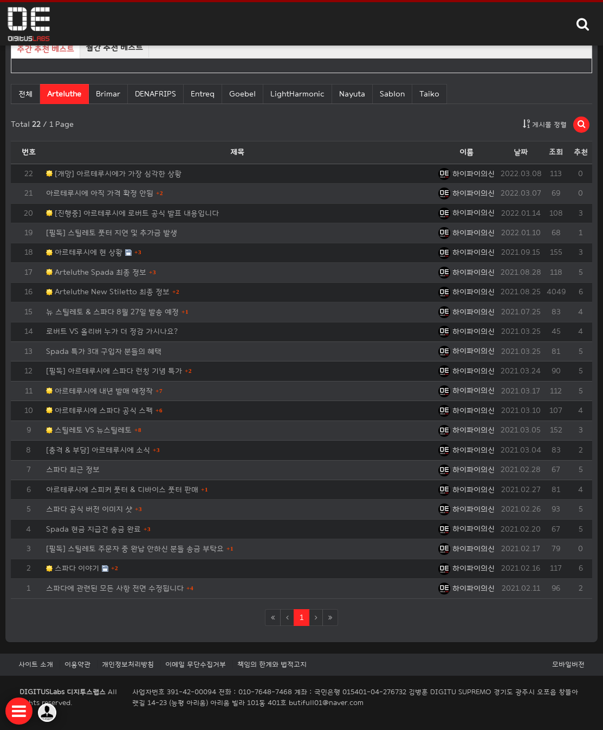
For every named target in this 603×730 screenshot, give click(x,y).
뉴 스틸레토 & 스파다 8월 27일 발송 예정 (112, 311)
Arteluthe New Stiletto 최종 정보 (108, 291)
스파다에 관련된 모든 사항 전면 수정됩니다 (115, 588)
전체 (25, 94)
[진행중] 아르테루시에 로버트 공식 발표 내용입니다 (132, 213)
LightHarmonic (297, 94)
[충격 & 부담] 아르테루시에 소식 (98, 450)
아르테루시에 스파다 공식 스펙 (99, 410)
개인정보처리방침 (128, 664)
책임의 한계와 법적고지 (272, 664)
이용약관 (77, 664)
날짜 (521, 152)
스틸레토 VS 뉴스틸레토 (89, 430)
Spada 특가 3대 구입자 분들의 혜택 (103, 351)
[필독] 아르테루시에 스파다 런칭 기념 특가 (114, 371)
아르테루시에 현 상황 (84, 252)
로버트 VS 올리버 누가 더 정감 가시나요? (112, 331)
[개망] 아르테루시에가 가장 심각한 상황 (113, 173)
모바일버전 (568, 664)
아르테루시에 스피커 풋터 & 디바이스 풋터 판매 (122, 489)
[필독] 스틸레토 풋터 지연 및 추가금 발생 (111, 232)
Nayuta (352, 94)
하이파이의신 (466, 173)
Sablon (392, 94)
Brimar (108, 94)
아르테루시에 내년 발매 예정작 (99, 391)
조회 (556, 152)
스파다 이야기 (72, 568)
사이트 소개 (35, 664)
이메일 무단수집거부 (195, 664)
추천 (581, 152)
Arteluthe (64, 93)
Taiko (429, 94)
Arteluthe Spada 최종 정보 (96, 272)
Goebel (242, 94)
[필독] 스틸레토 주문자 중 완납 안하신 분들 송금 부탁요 (135, 548)
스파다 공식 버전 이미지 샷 (89, 509)
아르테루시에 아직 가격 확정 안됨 (99, 193)
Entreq (203, 94)
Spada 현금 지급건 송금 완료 (93, 529)
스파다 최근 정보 (73, 469)
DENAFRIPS (155, 94)
